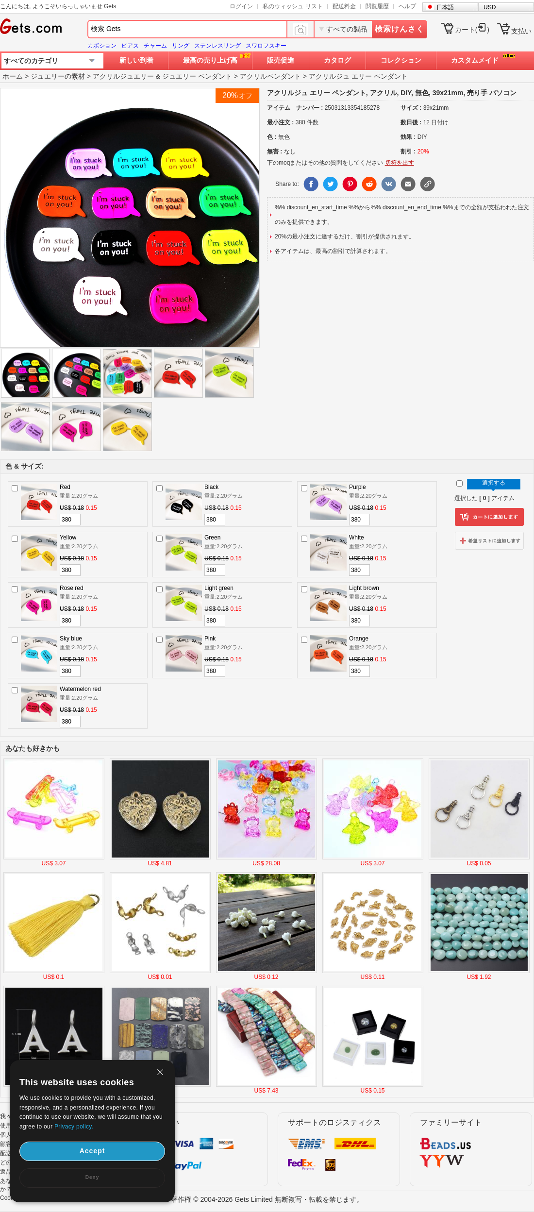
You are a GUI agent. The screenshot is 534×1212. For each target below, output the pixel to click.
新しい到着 (136, 60)
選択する (493, 482)
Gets (31, 26)
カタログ (337, 60)
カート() (472, 30)
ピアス (130, 45)
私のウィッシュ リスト (292, 6)
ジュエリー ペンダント (197, 76)
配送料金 (344, 6)
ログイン (241, 6)
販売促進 (280, 60)
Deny (92, 1177)
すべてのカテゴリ (31, 61)
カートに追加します (489, 517)
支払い (521, 31)
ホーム (12, 76)
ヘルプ (407, 6)
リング (180, 45)
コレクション (401, 60)
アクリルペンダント (270, 76)
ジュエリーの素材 (58, 76)
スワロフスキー (266, 45)
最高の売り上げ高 (210, 60)
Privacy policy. (73, 1126)
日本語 (445, 7)
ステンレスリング (217, 45)
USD (490, 7)
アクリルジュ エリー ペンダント (358, 76)
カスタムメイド (475, 60)
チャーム (155, 45)
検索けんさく (399, 29)
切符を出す (399, 162)
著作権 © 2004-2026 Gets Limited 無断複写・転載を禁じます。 (267, 1199)
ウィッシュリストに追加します (489, 540)
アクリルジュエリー (123, 76)
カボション (102, 45)
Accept (92, 1151)
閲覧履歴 (377, 6)
